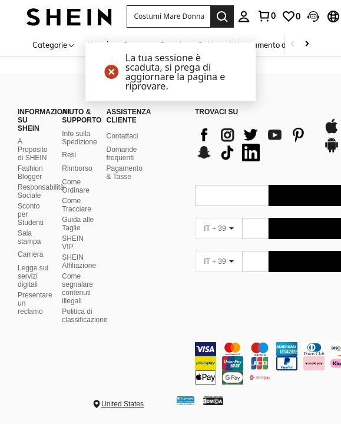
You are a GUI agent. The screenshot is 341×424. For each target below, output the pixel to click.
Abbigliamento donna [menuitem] (265, 44)
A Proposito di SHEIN (33, 149)
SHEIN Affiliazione (79, 261)
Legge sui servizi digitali (33, 276)
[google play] (331, 151)
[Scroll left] (293, 44)
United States (122, 404)
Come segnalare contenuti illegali (77, 288)
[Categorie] (54, 44)
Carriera (30, 254)
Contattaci (122, 136)
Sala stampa (29, 237)
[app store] (331, 132)
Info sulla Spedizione (79, 138)
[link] (266, 16)
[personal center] (244, 16)
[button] (169, 16)
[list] (253, 143)
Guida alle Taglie (78, 224)
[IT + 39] (218, 228)
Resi (69, 155)
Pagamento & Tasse (124, 172)
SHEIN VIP (73, 242)
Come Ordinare (76, 186)
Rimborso (77, 168)
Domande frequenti (121, 153)
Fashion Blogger (30, 172)
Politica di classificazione (84, 315)
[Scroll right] (307, 44)
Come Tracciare (76, 205)
